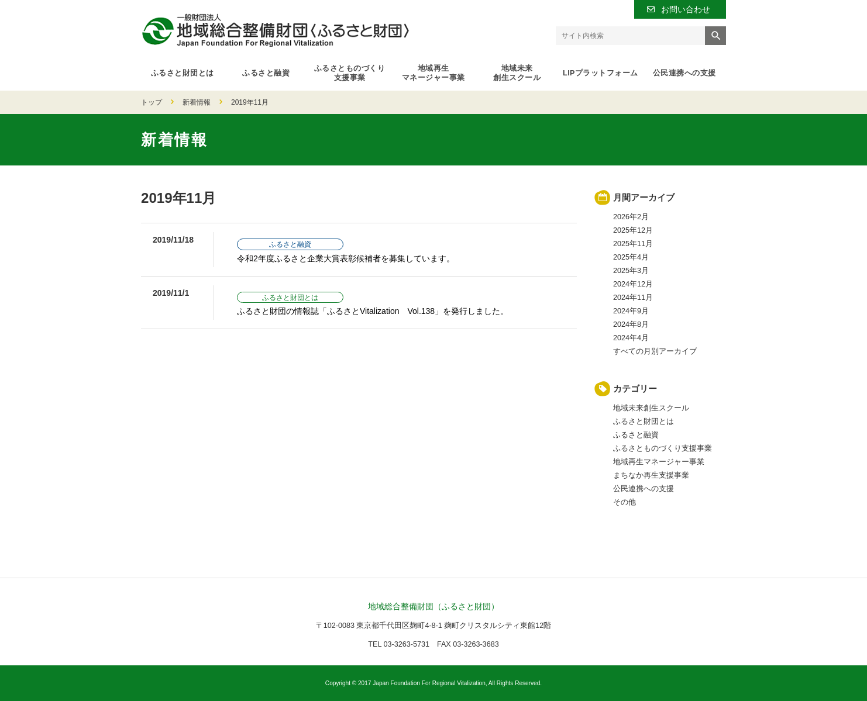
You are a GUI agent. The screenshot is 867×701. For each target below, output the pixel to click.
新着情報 (197, 102)
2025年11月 (633, 244)
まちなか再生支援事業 (651, 475)
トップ (151, 102)
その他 (624, 502)
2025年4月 (631, 257)
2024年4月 (631, 338)
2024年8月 (631, 324)
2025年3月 (631, 271)
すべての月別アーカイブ (655, 351)
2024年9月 (631, 311)
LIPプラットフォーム (600, 73)
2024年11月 (633, 297)
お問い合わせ (685, 9)
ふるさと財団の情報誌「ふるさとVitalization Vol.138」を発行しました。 (372, 311)
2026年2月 (631, 217)
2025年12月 (633, 230)
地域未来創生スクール (517, 73)
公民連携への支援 (684, 73)
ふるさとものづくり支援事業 (350, 73)
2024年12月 (633, 284)
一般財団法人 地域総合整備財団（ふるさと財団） (275, 30)
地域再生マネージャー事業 (433, 73)
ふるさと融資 (266, 73)
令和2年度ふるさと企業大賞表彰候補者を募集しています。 (346, 258)
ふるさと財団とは (182, 73)
